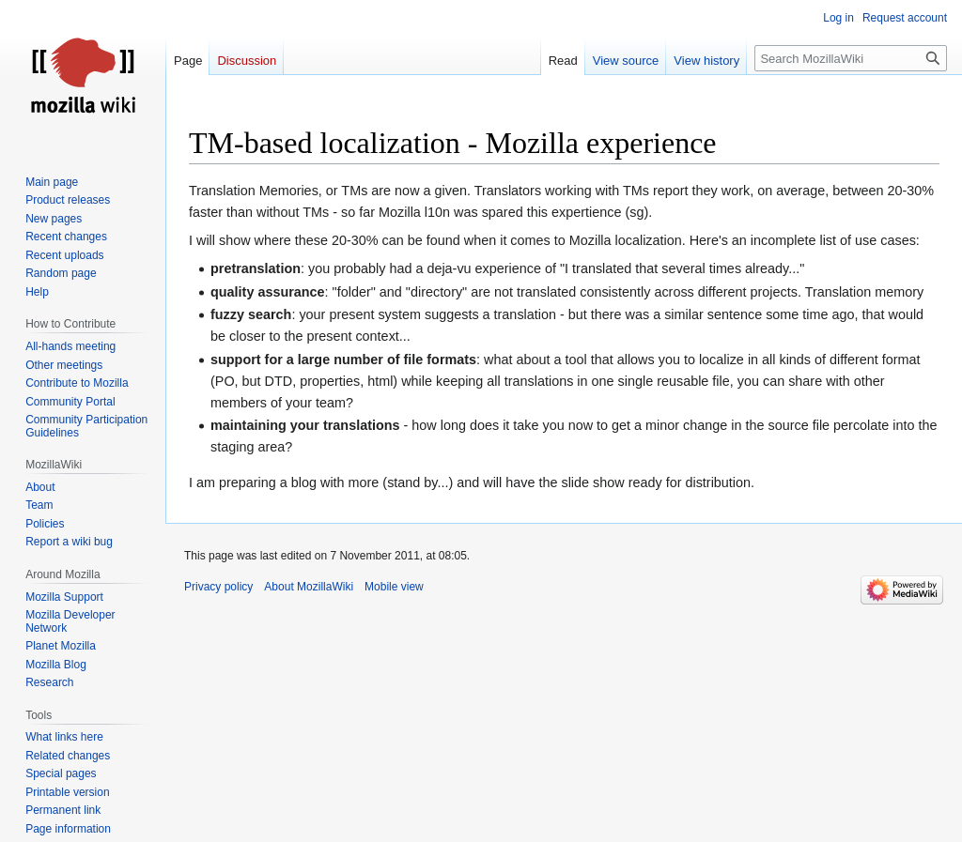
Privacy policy (218, 586)
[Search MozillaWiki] (850, 58)
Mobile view (394, 586)
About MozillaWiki (308, 586)
